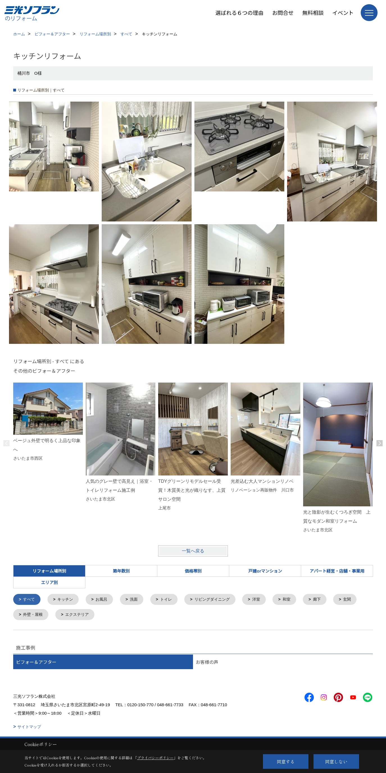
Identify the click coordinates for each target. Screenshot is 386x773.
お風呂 (104, 599)
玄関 (28, 615)
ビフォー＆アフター (36, 663)
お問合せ (283, 12)
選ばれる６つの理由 (239, 12)
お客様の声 (207, 663)
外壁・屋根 (65, 615)
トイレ (171, 599)
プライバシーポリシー (155, 757)
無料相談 (313, 12)
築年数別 (121, 571)
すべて (30, 599)
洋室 (265, 599)
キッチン (67, 599)
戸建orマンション (265, 571)
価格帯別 (193, 571)
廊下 (327, 599)
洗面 (138, 599)
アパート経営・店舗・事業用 (337, 571)
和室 (296, 599)
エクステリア (111, 615)
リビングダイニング (219, 599)
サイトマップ (29, 728)
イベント (343, 12)
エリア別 (49, 582)
